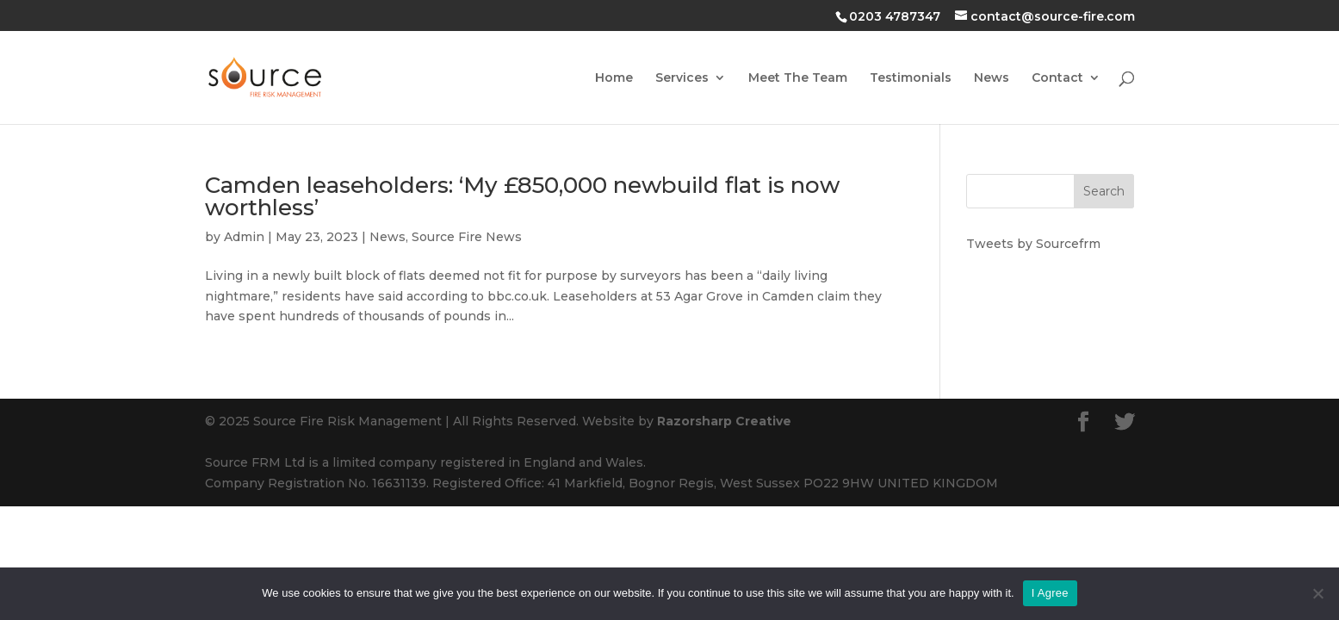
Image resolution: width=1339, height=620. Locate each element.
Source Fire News (467, 237)
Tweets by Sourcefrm (1033, 243)
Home (614, 78)
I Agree (1050, 592)
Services (682, 78)
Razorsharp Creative (724, 421)
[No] (1317, 593)
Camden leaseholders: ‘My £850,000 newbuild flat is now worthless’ (522, 196)
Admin (244, 237)
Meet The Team (797, 78)
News (991, 78)
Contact (1057, 78)
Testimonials (911, 78)
